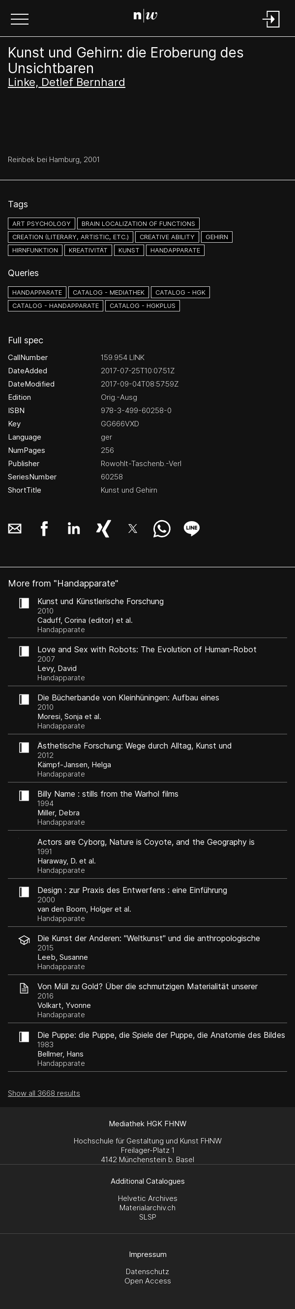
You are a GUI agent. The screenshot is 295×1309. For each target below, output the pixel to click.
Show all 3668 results (44, 1093)
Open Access (147, 1280)
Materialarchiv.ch (147, 1207)
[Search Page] (145, 17)
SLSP (147, 1217)
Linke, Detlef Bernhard (66, 82)
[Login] (271, 28)
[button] (19, 20)
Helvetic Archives (147, 1198)
